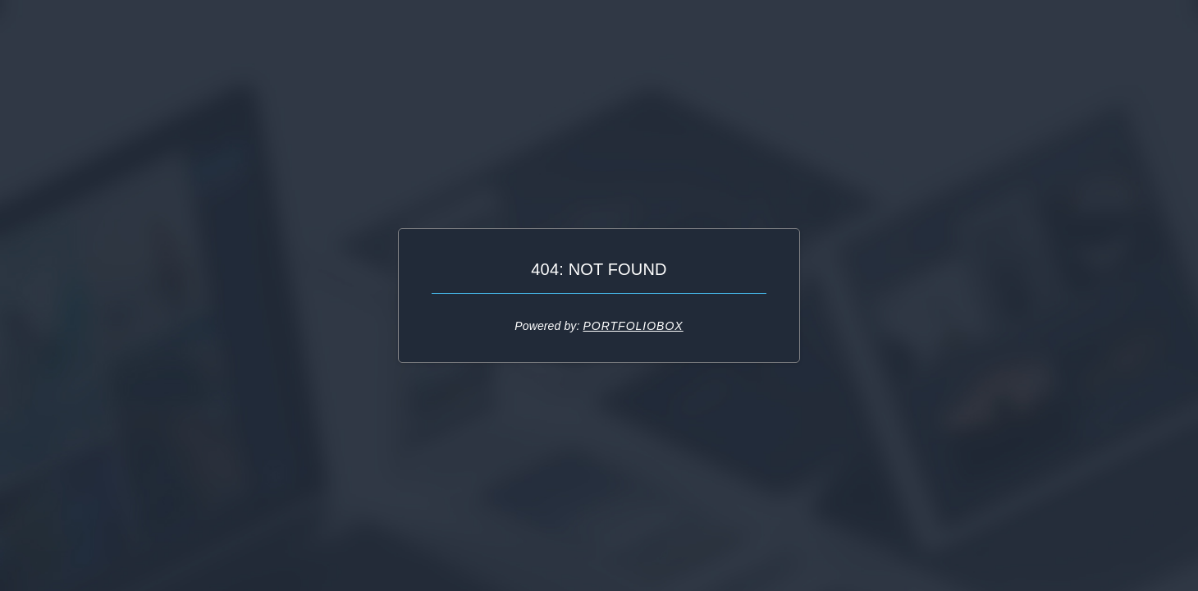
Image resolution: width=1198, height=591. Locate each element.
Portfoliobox (633, 325)
